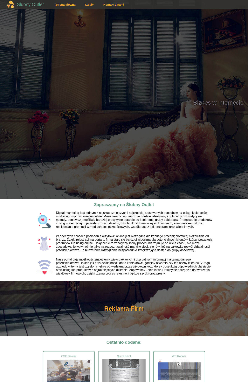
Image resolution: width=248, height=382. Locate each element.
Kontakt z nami (113, 4)
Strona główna (65, 4)
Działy (89, 4)
